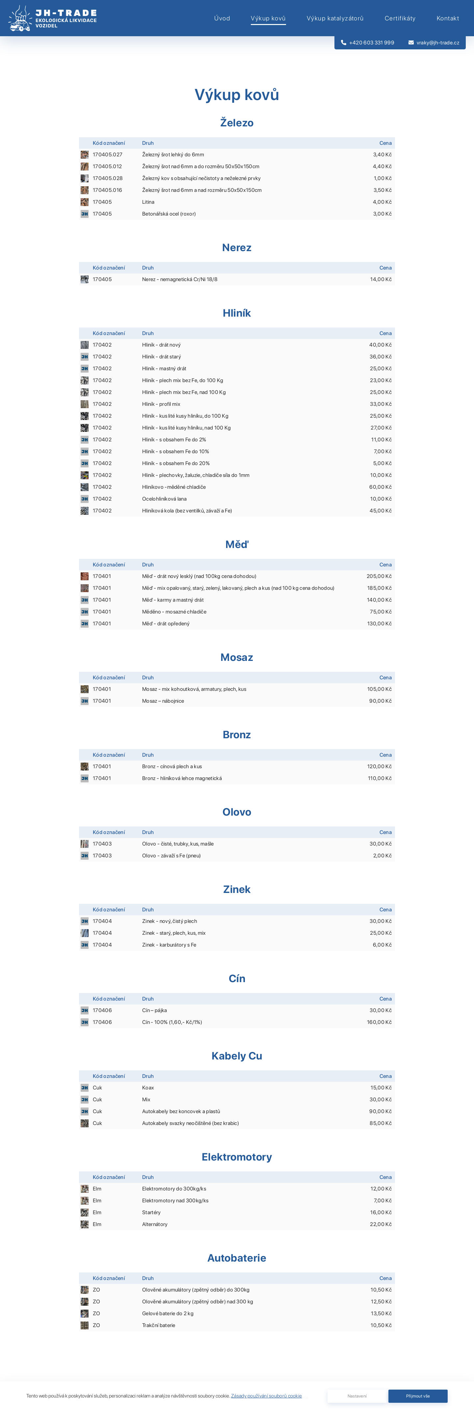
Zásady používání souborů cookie (266, 1396)
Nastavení (357, 1396)
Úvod (222, 18)
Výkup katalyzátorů (335, 18)
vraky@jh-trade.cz (433, 42)
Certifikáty (400, 18)
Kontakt (448, 18)
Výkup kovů (268, 18)
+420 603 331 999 (367, 42)
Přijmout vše (418, 1396)
